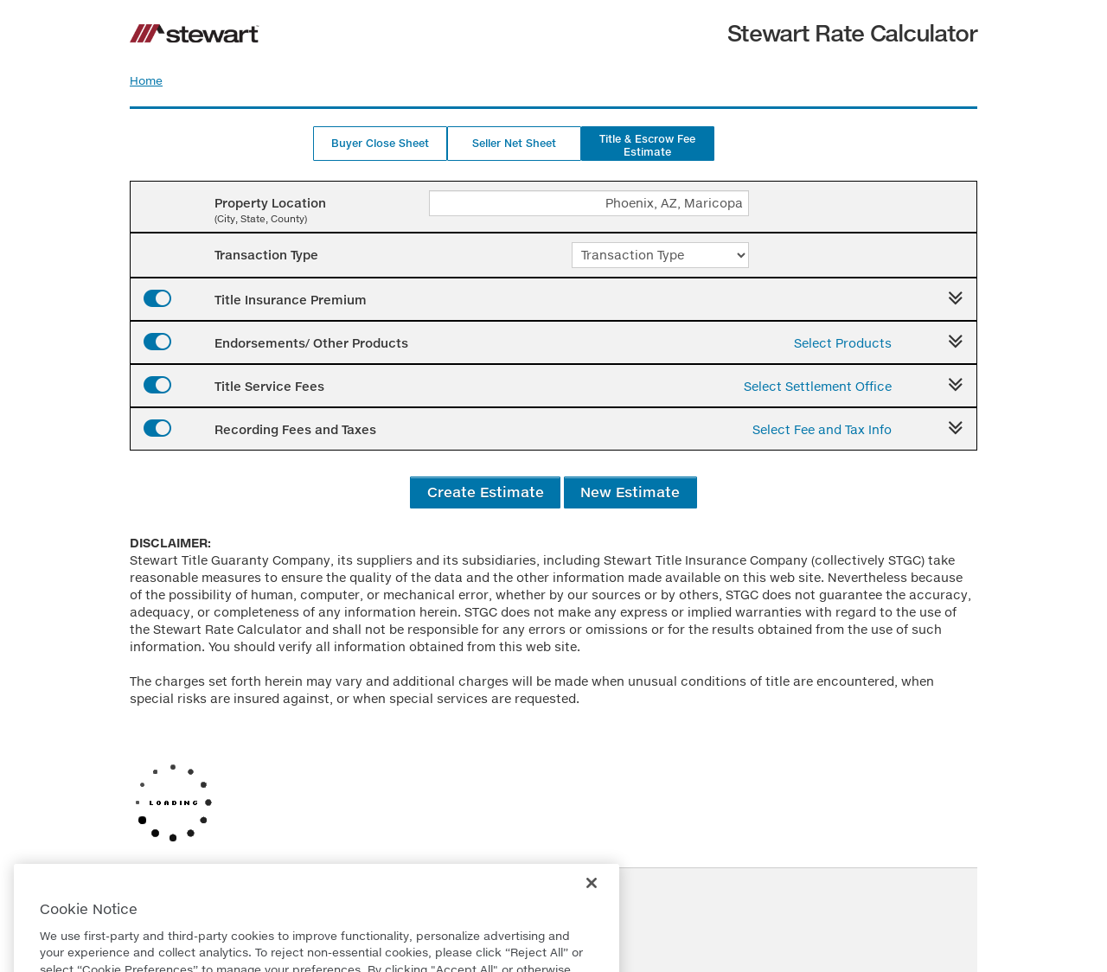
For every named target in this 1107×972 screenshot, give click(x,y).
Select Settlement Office (818, 386)
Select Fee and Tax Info (822, 429)
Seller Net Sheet (514, 143)
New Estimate (630, 491)
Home (146, 80)
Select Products (843, 343)
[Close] (592, 917)
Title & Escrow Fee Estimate (647, 145)
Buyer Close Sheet (380, 143)
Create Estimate (485, 491)
